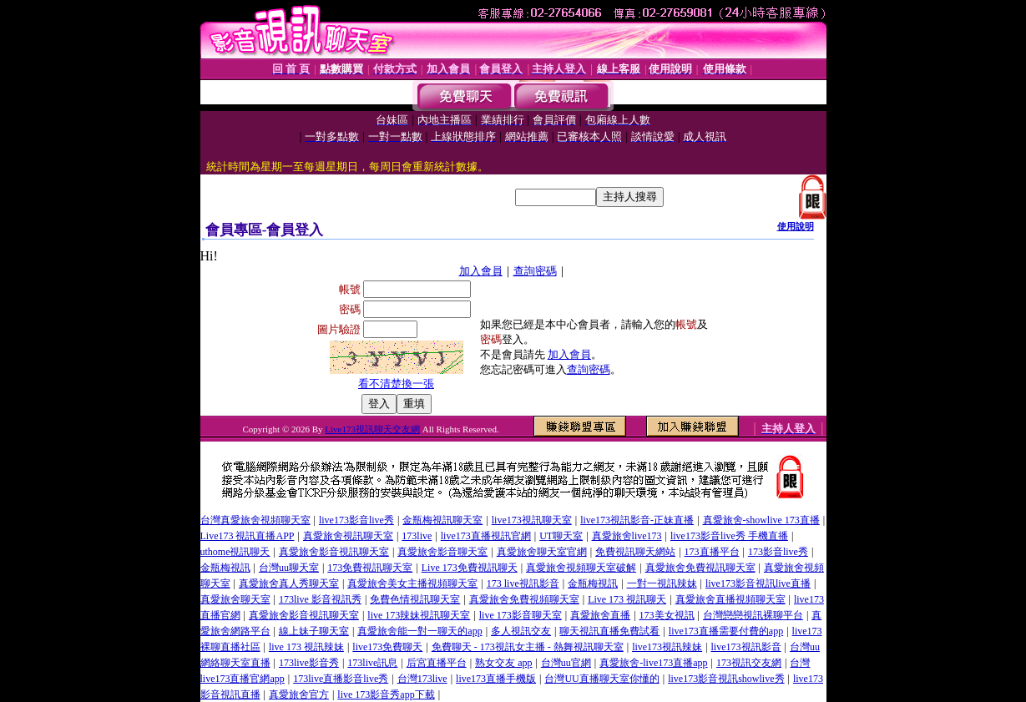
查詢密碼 (535, 271)
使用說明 (795, 226)
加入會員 (481, 271)
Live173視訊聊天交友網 (372, 429)
